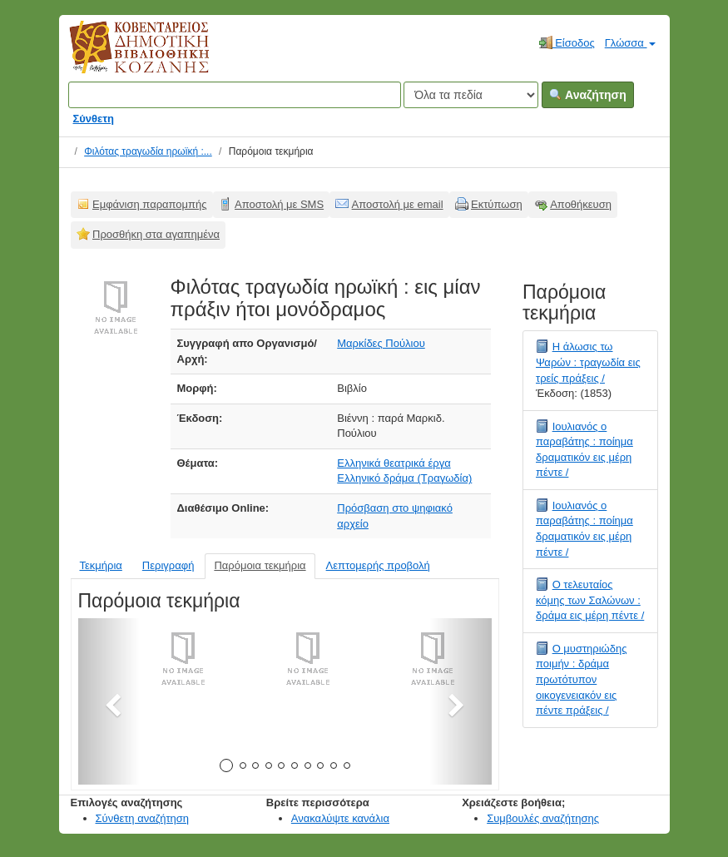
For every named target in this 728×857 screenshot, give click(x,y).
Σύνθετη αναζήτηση (143, 818)
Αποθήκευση (581, 204)
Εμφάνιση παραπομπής (149, 204)
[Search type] (471, 95)
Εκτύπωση (496, 204)
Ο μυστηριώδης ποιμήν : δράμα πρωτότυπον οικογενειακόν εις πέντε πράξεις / (581, 679)
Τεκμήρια (101, 565)
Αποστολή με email (397, 204)
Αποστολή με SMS (279, 204)
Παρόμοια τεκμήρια (259, 565)
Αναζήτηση (587, 95)
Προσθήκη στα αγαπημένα (156, 234)
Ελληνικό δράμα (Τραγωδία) (404, 478)
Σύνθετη (94, 118)
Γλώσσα (630, 43)
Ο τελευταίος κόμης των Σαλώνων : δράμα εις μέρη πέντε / (590, 600)
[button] (109, 701)
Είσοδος (567, 42)
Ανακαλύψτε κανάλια (340, 818)
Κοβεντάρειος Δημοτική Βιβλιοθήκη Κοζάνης (123, 56)
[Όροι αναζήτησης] (234, 95)
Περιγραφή (168, 565)
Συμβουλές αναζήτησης (543, 818)
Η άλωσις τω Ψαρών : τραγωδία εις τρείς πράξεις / (588, 362)
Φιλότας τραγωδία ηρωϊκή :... (148, 151)
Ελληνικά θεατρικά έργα (393, 463)
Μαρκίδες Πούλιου (381, 343)
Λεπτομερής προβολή (378, 565)
